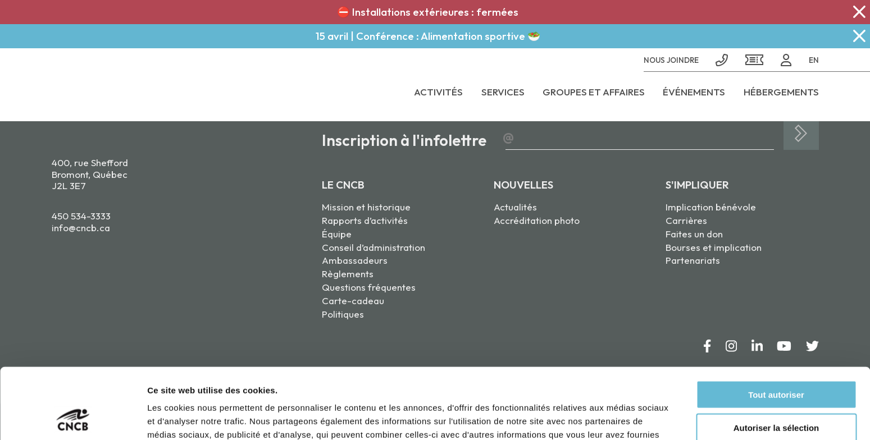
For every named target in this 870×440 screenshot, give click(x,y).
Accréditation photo (537, 220)
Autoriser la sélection (776, 361)
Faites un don (694, 234)
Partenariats (693, 260)
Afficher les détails (619, 418)
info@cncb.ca (81, 227)
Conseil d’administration (373, 247)
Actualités (515, 207)
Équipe (337, 234)
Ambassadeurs (355, 260)
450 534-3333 (81, 216)
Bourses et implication (714, 247)
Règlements (347, 273)
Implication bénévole (711, 207)
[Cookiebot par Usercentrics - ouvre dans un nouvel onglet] (73, 418)
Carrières (686, 220)
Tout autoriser (776, 328)
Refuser (776, 394)
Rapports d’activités (365, 220)
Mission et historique (366, 207)
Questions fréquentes (369, 287)
